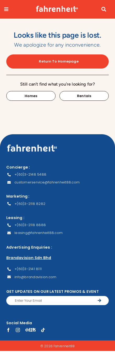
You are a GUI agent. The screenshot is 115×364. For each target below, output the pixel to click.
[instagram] (18, 330)
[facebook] (8, 330)
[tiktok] (43, 330)
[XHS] (30, 330)
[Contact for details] (31, 96)
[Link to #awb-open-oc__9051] (103, 9)
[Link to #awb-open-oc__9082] (12, 9)
